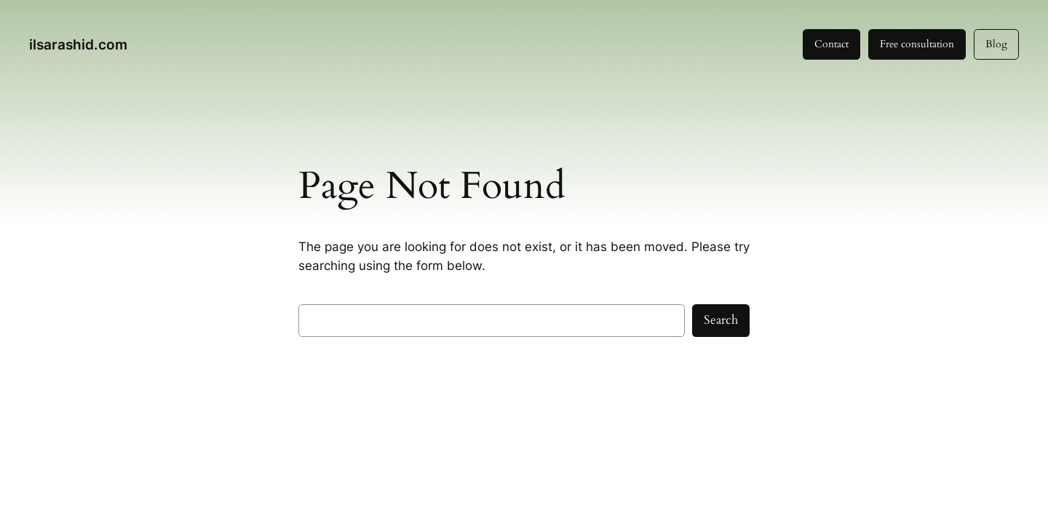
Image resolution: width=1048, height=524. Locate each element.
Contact (831, 44)
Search (721, 319)
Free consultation (917, 44)
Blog (996, 44)
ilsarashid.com (78, 44)
